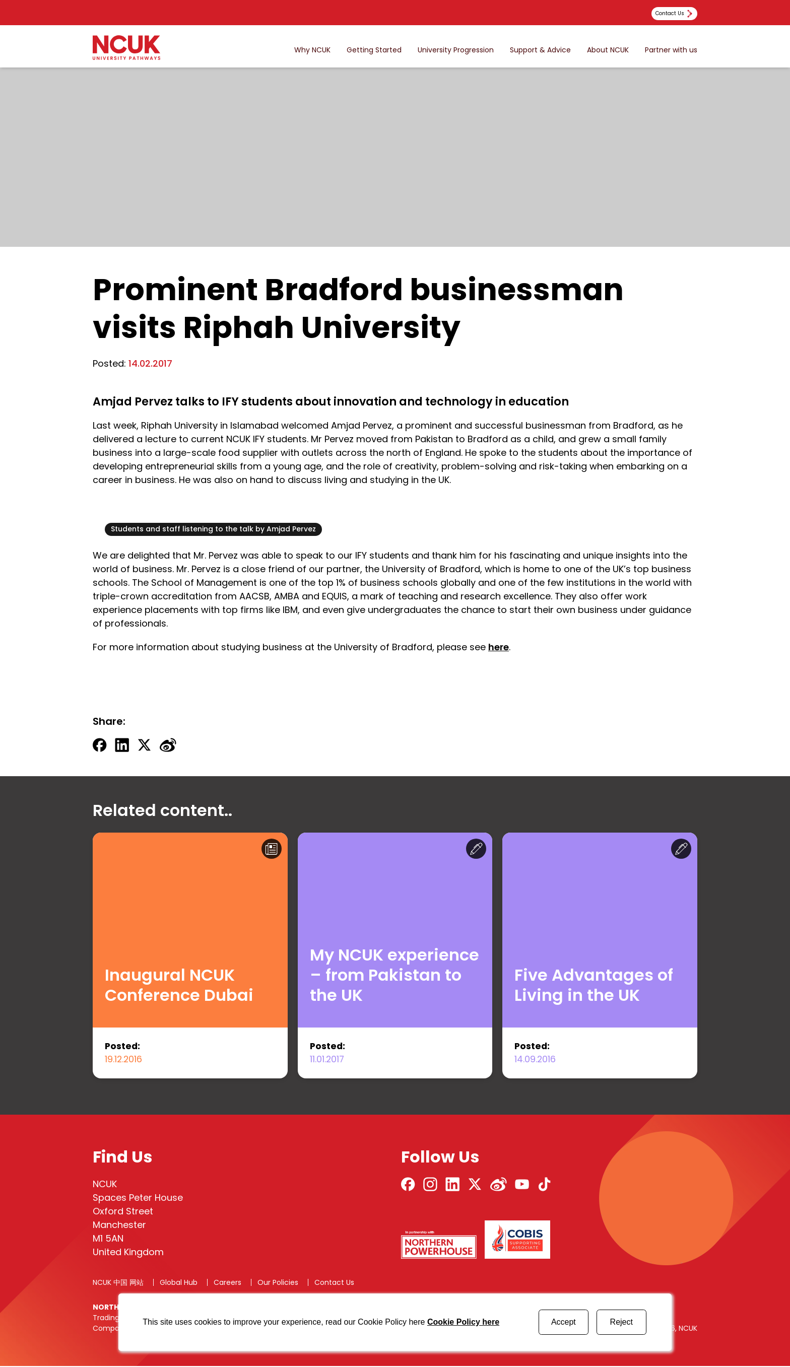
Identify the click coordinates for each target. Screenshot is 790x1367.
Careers (227, 1283)
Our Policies (277, 1283)
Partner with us (671, 50)
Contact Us (334, 1283)
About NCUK (608, 50)
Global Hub (179, 1283)
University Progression (456, 50)
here (498, 647)
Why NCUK (312, 50)
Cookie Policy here (463, 1322)
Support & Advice (540, 50)
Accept (563, 1322)
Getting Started (374, 50)
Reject (621, 1322)
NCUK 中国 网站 (118, 1283)
